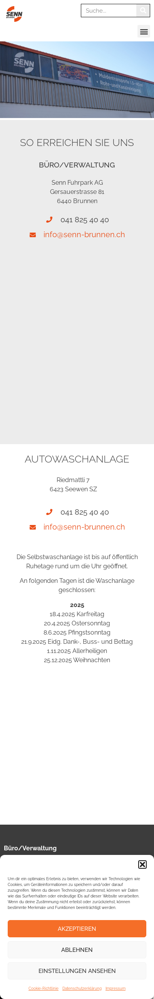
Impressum (115, 988)
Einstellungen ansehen (77, 971)
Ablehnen (77, 950)
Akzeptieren (77, 928)
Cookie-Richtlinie (43, 988)
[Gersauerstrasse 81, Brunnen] (77, 329)
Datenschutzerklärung (82, 988)
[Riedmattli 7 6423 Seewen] (77, 741)
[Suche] (143, 10)
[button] (142, 864)
